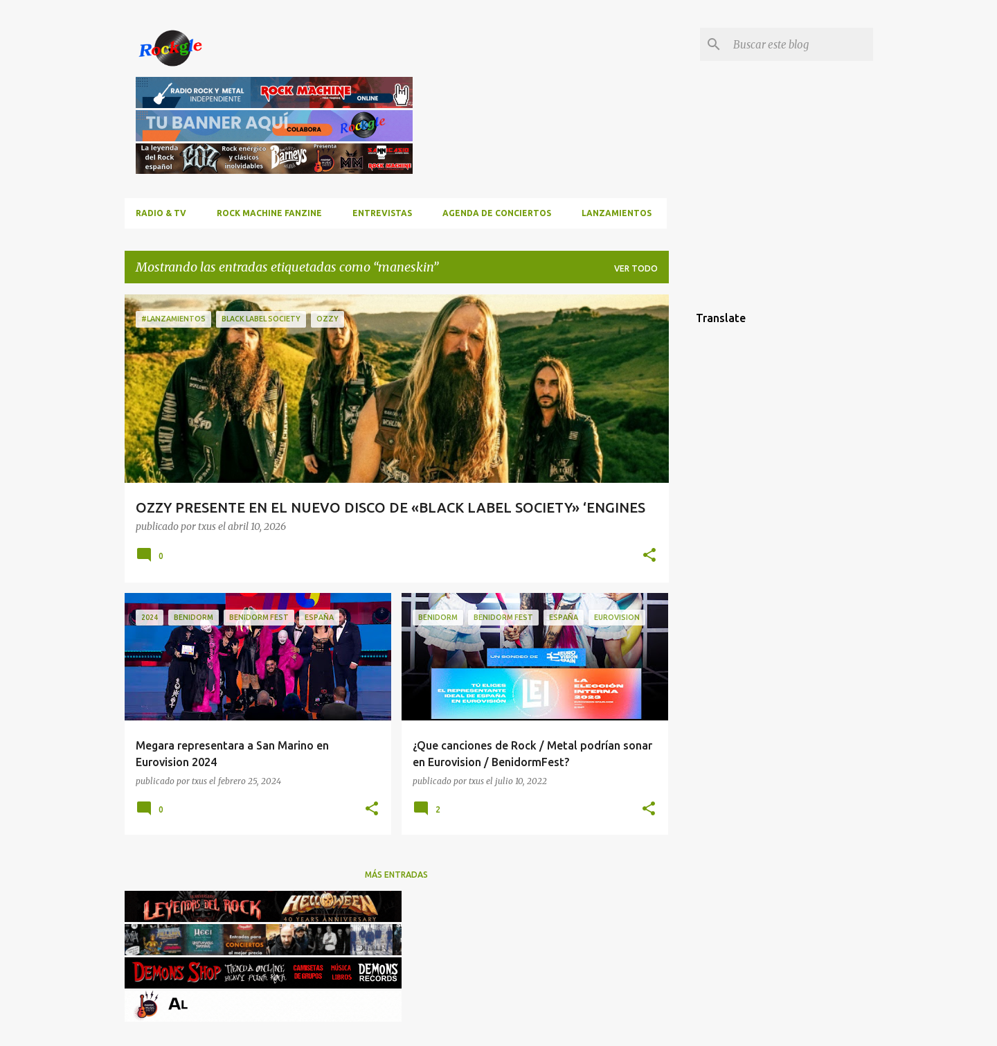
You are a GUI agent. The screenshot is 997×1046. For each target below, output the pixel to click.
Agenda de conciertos (496, 213)
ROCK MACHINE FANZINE (269, 213)
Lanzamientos (617, 213)
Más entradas (396, 874)
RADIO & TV (161, 213)
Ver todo (636, 268)
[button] (649, 556)
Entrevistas (382, 213)
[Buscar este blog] (800, 44)
